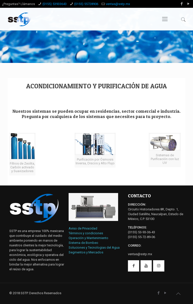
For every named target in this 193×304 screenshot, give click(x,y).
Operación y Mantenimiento (88, 238)
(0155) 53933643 (54, 4)
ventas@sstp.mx (118, 4)
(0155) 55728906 (86, 4)
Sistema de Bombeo (83, 243)
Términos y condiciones (86, 233)
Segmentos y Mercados (86, 252)
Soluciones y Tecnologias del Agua (94, 247)
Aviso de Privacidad (83, 228)
